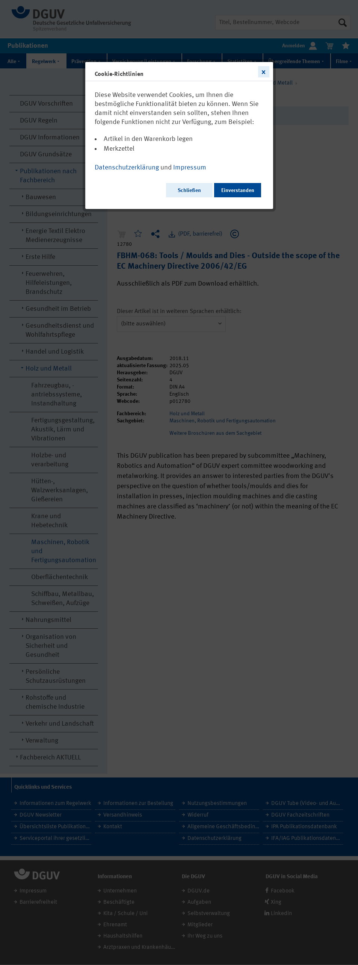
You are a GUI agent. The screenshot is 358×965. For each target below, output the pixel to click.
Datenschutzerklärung (127, 167)
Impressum (189, 167)
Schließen (189, 190)
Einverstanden (237, 190)
